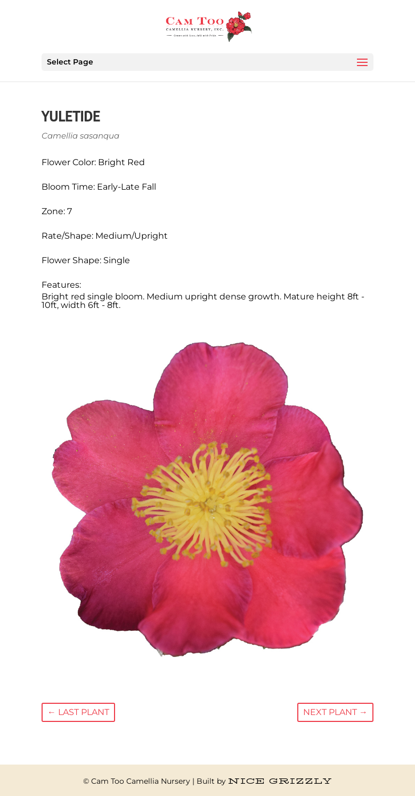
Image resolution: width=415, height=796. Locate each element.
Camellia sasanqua (80, 136)
